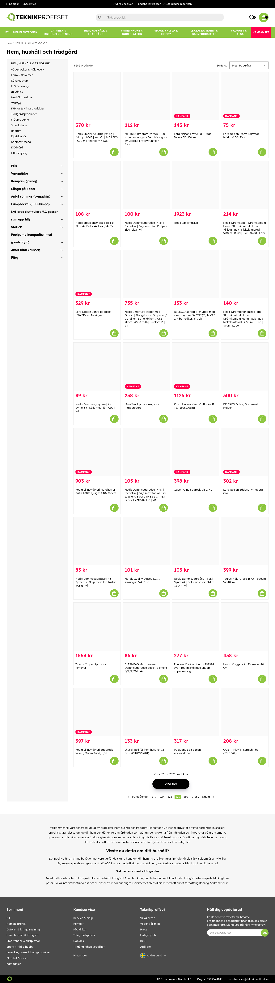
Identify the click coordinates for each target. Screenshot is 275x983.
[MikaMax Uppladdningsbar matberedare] (146, 367)
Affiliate (145, 946)
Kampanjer (13, 964)
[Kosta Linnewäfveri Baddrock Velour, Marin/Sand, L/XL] (97, 712)
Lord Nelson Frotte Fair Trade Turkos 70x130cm (192, 135)
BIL (8, 918)
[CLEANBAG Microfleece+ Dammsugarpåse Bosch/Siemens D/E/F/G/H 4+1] (146, 627)
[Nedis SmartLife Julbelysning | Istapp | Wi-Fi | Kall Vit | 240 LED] (97, 96)
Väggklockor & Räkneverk (27, 69)
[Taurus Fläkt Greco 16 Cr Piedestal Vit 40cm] (245, 541)
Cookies (78, 941)
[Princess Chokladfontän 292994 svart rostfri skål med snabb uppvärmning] (195, 627)
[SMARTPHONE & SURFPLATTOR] (132, 32)
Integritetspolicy (84, 935)
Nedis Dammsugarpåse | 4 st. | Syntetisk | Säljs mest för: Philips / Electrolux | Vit (146, 226)
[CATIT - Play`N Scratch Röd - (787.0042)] (245, 712)
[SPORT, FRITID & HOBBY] (166, 32)
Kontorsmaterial (21, 142)
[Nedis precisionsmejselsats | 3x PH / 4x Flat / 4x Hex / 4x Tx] (97, 185)
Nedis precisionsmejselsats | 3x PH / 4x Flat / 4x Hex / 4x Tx (94, 224)
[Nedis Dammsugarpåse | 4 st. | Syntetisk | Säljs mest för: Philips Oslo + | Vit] (195, 541)
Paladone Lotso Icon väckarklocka (187, 751)
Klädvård (17, 147)
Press (143, 929)
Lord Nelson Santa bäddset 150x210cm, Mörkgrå (93, 313)
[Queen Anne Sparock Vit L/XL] (195, 452)
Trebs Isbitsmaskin (186, 222)
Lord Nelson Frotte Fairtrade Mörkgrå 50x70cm (241, 135)
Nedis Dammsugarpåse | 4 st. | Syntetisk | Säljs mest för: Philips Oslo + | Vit (194, 582)
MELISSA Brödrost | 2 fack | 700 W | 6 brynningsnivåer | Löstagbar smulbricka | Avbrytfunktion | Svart (146, 139)
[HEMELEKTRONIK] (25, 32)
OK (265, 932)
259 (197, 796)
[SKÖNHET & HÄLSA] (239, 32)
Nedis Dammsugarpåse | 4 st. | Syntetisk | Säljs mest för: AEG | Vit (95, 408)
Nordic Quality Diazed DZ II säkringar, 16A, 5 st (142, 580)
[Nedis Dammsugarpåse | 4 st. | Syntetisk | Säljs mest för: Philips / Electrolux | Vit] (146, 185)
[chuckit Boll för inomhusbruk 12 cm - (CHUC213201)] (146, 712)
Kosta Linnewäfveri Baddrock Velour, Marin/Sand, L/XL (94, 751)
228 (169, 796)
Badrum (16, 131)
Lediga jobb (148, 935)
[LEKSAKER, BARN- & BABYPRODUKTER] (204, 32)
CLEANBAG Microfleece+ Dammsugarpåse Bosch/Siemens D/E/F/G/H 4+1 (146, 668)
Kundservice (28, 3)
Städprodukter (20, 119)
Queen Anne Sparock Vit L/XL (193, 489)
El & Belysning (20, 86)
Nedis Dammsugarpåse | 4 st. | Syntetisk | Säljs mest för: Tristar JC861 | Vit (95, 582)
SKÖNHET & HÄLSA (17, 958)
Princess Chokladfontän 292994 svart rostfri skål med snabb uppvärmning (194, 668)
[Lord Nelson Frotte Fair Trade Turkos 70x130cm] (195, 96)
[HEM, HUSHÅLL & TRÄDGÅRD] (95, 32)
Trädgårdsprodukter (24, 114)
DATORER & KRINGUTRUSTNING (23, 929)
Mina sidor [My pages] (80, 955)
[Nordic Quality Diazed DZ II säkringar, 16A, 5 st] (146, 541)
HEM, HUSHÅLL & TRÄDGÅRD (31, 43)
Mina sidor (12, 3)
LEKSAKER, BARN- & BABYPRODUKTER (28, 952)
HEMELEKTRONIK (16, 923)
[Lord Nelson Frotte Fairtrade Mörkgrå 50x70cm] (245, 96)
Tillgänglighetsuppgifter (89, 946)
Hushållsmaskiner (22, 97)
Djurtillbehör (18, 136)
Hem (9, 43)
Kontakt (78, 923)
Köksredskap (19, 80)
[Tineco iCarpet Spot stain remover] (97, 627)
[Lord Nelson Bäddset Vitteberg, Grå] (245, 452)
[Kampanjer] (261, 32)
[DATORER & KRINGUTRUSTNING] (58, 32)
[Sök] (160, 17)
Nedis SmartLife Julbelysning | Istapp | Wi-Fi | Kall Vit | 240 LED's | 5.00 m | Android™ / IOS (96, 137)
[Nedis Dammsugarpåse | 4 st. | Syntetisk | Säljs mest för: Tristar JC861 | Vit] (97, 541)
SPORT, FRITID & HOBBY (19, 946)
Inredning (17, 91)
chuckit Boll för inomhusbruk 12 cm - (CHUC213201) (144, 751)
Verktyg (16, 103)
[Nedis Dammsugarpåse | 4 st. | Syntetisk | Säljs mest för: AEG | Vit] (97, 367)
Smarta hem (19, 125)
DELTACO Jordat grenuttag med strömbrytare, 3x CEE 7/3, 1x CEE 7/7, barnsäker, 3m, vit (194, 315)
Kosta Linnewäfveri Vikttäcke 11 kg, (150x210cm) (194, 406)
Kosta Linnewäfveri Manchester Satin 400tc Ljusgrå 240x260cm (95, 491)
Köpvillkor (80, 929)
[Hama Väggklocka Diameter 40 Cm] (245, 627)
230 (186, 796)
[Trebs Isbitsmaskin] (195, 185)
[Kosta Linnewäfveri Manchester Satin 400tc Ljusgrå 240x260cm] (97, 452)
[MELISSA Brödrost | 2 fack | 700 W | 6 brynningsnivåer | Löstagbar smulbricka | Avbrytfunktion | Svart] (146, 96)
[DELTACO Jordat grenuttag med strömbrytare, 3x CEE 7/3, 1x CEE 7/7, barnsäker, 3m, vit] (195, 274)
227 (162, 796)
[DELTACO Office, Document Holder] (245, 367)
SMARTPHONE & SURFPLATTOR (23, 941)
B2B (143, 941)
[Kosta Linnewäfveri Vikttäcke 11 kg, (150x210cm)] (195, 367)
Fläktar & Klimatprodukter (27, 108)
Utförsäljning (19, 153)
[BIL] (8, 32)
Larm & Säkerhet (22, 75)
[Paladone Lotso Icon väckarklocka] (195, 712)
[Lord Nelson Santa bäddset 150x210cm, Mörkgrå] (97, 274)
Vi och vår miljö (150, 923)
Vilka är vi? (147, 918)
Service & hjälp (83, 918)
